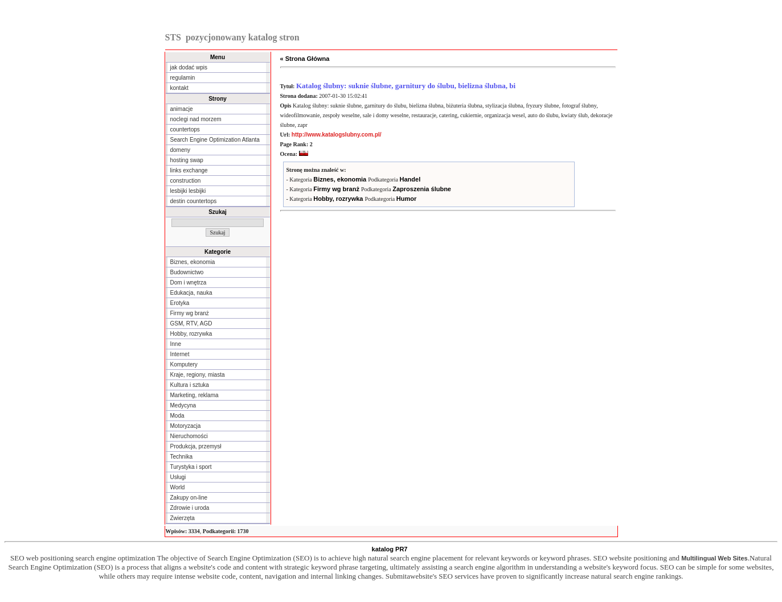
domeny (180, 150)
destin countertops (193, 201)
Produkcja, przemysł (196, 446)
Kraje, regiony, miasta (197, 375)
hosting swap (186, 160)
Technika (181, 456)
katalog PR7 (390, 549)
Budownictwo (187, 272)
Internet (180, 354)
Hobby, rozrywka (191, 334)
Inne (175, 344)
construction (185, 181)
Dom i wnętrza (188, 282)
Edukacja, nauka (191, 293)
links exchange (189, 170)
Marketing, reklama (194, 395)
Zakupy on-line (189, 497)
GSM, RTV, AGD (191, 323)
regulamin (182, 78)
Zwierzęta (182, 518)
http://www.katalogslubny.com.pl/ (337, 134)
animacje (181, 109)
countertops (185, 129)
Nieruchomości (189, 436)
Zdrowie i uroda (190, 508)
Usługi (178, 477)
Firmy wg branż (189, 313)
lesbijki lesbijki (188, 191)
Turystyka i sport (191, 467)
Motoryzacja (185, 426)
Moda (177, 416)
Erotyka (180, 303)
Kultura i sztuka (189, 385)
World (177, 487)
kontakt (179, 88)
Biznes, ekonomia (192, 262)
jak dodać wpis (189, 67)
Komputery (184, 364)
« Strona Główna (305, 58)
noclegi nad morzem (196, 119)
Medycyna (183, 405)
